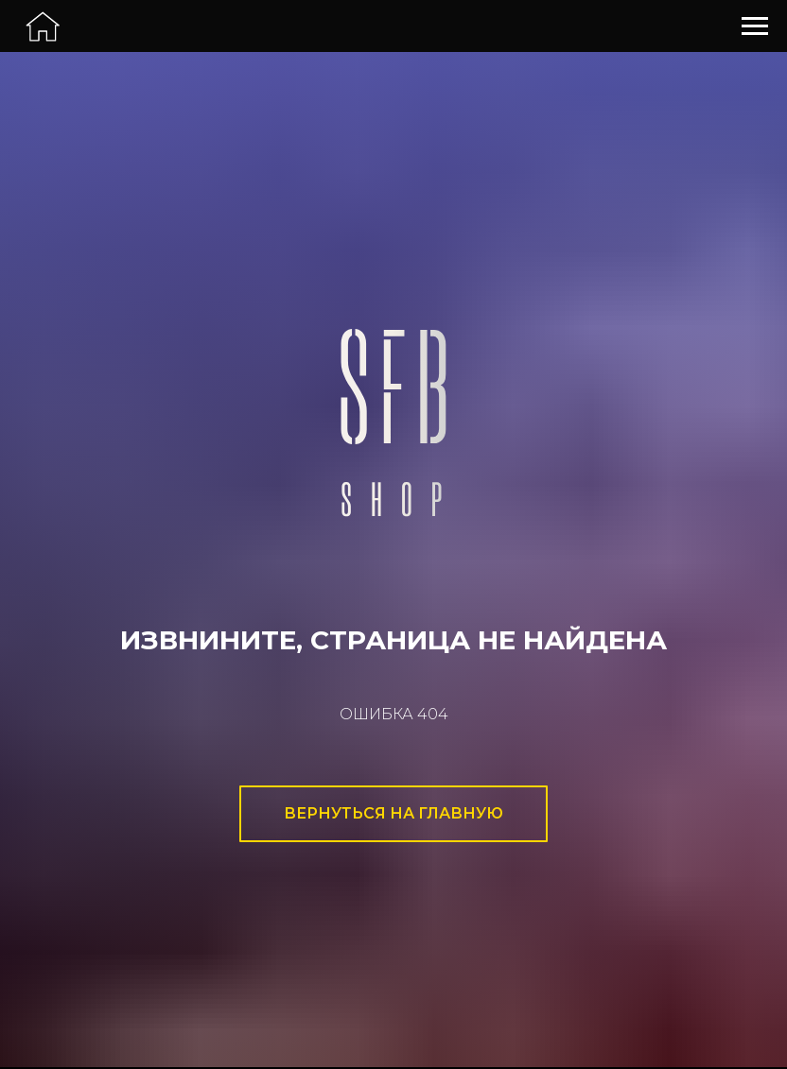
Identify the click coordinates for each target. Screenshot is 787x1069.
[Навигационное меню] (755, 26)
